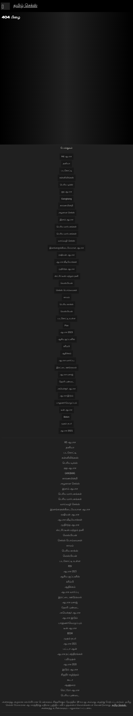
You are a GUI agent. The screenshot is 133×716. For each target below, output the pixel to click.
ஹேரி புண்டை (66, 381)
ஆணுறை (70, 685)
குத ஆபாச (66, 191)
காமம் (67, 297)
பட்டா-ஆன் (70, 648)
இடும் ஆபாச (70, 669)
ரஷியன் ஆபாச (66, 255)
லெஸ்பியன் (66, 283)
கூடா (70, 679)
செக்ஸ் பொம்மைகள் (66, 290)
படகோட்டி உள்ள (66, 318)
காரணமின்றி (66, 205)
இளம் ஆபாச (66, 219)
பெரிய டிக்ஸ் (66, 184)
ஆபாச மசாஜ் (66, 374)
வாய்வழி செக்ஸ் (66, 240)
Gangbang (66, 198)
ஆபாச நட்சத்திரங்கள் (70, 654)
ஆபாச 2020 (70, 664)
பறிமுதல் (70, 659)
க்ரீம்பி (66, 346)
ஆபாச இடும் (66, 395)
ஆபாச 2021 (66, 430)
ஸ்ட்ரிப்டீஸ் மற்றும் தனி (66, 276)
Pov (66, 325)
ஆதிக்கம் (66, 353)
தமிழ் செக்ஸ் (25, 5)
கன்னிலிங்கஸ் (66, 177)
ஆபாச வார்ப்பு (66, 360)
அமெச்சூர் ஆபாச (66, 388)
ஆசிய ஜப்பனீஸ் (66, 339)
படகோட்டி (66, 170)
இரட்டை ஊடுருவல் (66, 367)
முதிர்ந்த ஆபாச (66, 269)
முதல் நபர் (66, 423)
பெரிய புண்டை (70, 695)
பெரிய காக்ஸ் (67, 304)
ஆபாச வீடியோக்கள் (66, 262)
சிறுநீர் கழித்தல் (70, 674)
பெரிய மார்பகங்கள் (66, 226)
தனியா (66, 163)
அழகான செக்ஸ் (66, 212)
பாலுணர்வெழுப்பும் (66, 402)
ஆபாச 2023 (66, 332)
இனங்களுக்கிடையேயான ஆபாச (66, 248)
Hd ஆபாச (66, 156)
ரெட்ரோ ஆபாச (70, 690)
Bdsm (66, 417)
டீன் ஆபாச (66, 410)
